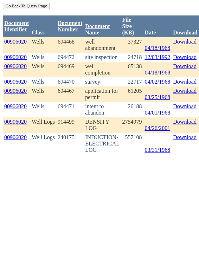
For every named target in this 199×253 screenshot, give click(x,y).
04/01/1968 (157, 113)
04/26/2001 (157, 128)
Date (150, 32)
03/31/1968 (157, 150)
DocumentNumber (70, 26)
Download (185, 42)
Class (38, 32)
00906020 (15, 42)
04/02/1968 (157, 82)
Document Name (97, 29)
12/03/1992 (157, 57)
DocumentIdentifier (16, 26)
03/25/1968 (157, 97)
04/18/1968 (157, 48)
